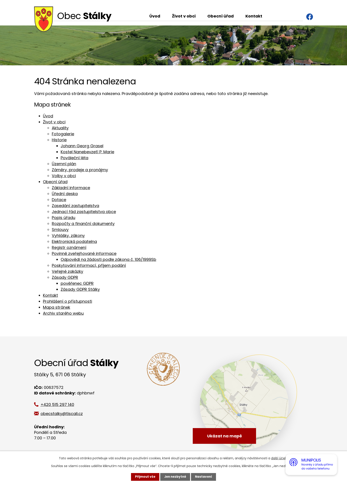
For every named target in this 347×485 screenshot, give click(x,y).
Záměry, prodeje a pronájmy (80, 170)
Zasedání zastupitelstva (75, 205)
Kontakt (253, 16)
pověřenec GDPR (77, 283)
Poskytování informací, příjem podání (89, 265)
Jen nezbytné (175, 477)
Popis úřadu (63, 217)
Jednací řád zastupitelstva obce (84, 211)
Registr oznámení (69, 247)
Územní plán (64, 164)
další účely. (279, 458)
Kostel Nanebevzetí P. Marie (87, 152)
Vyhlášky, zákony (68, 235)
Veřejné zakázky (67, 271)
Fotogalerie (63, 134)
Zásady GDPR (65, 277)
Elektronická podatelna (74, 241)
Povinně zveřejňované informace (84, 253)
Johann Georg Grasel (82, 146)
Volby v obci (64, 175)
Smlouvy (60, 229)
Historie (59, 140)
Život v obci (184, 16)
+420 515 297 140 (59, 404)
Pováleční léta (74, 158)
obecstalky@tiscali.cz (63, 413)
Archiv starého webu (63, 313)
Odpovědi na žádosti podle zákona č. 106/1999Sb (108, 259)
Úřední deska (65, 193)
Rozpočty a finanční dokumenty (83, 223)
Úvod (154, 16)
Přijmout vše (144, 477)
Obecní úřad (220, 16)
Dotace (59, 199)
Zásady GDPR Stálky (80, 289)
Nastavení (204, 477)
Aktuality (60, 128)
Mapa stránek (56, 307)
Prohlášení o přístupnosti (67, 301)
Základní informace (71, 187)
